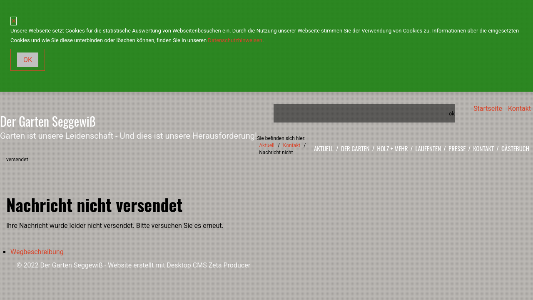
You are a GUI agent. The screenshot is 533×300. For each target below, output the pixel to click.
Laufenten (428, 148)
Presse (457, 148)
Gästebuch (515, 148)
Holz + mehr (392, 148)
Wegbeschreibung (37, 252)
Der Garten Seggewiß (48, 121)
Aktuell (324, 148)
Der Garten (355, 148)
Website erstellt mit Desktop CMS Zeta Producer (179, 265)
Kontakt (519, 108)
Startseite (487, 108)
